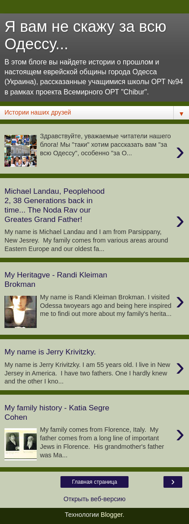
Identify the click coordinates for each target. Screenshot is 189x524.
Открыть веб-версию (94, 499)
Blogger (112, 514)
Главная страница (94, 482)
